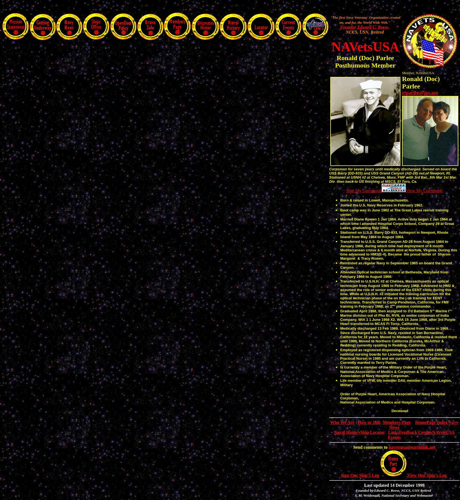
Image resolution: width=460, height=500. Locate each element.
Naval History (347, 432)
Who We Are (342, 422)
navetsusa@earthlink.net (412, 447)
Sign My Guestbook (364, 190)
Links (393, 432)
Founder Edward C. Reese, (364, 27)
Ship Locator (372, 432)
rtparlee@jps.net (420, 93)
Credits (425, 432)
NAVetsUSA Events (394, 436)
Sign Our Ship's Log (360, 475)
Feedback (408, 432)
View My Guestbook (424, 190)
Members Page (397, 422)
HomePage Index (431, 422)
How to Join (369, 422)
